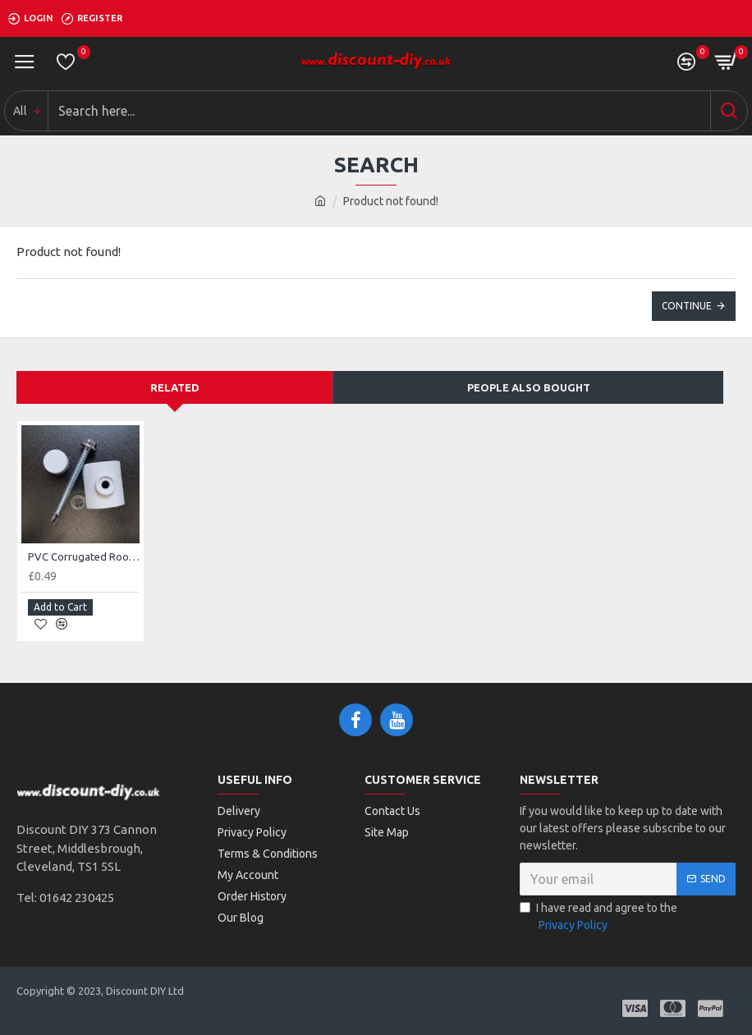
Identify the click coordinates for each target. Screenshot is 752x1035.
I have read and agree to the (598, 917)
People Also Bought (528, 387)
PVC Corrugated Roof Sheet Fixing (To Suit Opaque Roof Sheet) (84, 556)
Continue (687, 305)
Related (174, 387)
